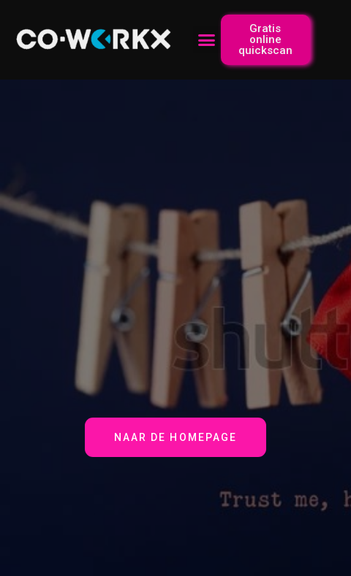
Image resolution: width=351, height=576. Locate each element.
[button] (207, 40)
